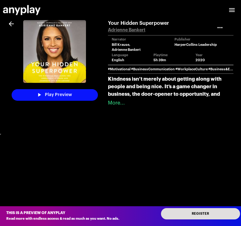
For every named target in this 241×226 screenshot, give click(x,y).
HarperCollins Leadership (195, 44)
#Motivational (119, 69)
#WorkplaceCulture (191, 69)
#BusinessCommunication (153, 69)
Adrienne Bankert (126, 30)
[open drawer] (231, 10)
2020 (200, 60)
